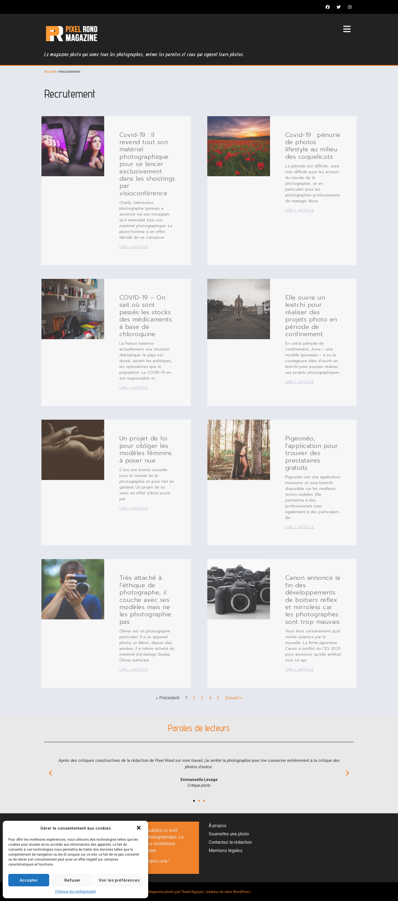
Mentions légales (225, 850)
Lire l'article (133, 246)
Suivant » (233, 697)
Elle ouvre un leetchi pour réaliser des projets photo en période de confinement (311, 316)
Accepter (29, 880)
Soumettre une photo (229, 834)
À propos (217, 825)
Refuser (72, 880)
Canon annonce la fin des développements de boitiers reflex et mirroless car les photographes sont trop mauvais (312, 599)
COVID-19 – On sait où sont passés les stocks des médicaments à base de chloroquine (145, 316)
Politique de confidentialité (75, 892)
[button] (139, 828)
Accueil (50, 71)
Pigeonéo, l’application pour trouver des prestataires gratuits (311, 453)
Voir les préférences (119, 880)
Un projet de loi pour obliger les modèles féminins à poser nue (145, 449)
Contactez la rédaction (230, 842)
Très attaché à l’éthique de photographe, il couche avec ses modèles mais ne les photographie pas (145, 599)
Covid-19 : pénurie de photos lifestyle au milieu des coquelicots (313, 145)
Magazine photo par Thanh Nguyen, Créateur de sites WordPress (199, 892)
